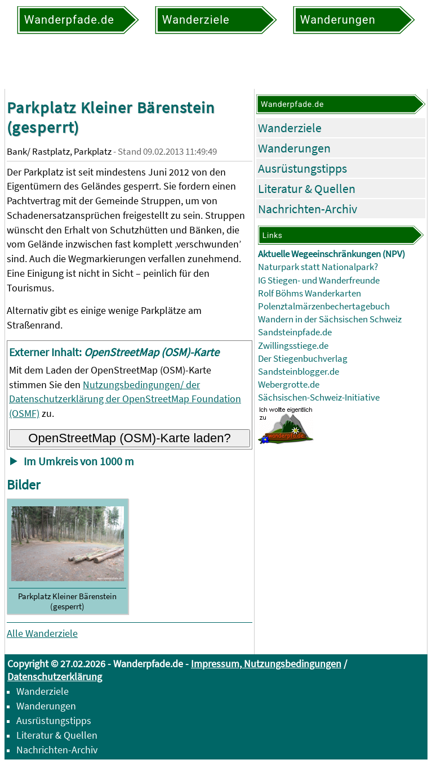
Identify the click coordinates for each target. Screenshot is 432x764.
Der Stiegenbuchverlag (303, 359)
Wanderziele (290, 128)
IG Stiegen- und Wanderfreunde (319, 280)
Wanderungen (294, 148)
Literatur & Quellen (306, 188)
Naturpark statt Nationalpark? (318, 267)
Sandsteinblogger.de (298, 371)
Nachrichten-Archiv (307, 209)
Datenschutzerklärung (54, 676)
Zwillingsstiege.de (293, 346)
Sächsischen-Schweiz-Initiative (319, 397)
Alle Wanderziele (42, 633)
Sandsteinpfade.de (295, 332)
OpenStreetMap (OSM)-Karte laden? (129, 438)
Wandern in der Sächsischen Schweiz (330, 319)
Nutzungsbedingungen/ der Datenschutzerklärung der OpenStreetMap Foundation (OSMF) (125, 399)
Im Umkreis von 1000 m (79, 461)
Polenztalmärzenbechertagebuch (324, 306)
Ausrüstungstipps (302, 168)
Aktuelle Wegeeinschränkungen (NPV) (331, 254)
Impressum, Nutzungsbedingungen (266, 663)
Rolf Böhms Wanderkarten (309, 293)
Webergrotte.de (288, 384)
